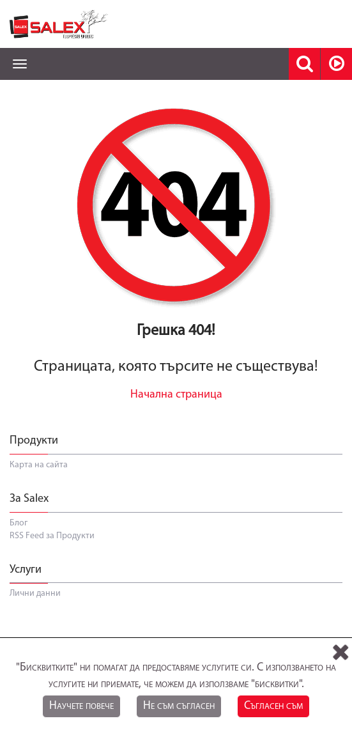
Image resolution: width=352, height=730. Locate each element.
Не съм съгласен (179, 706)
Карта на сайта (39, 465)
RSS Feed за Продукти (52, 536)
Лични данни (35, 593)
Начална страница (176, 395)
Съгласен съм (273, 706)
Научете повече (81, 706)
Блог (18, 523)
